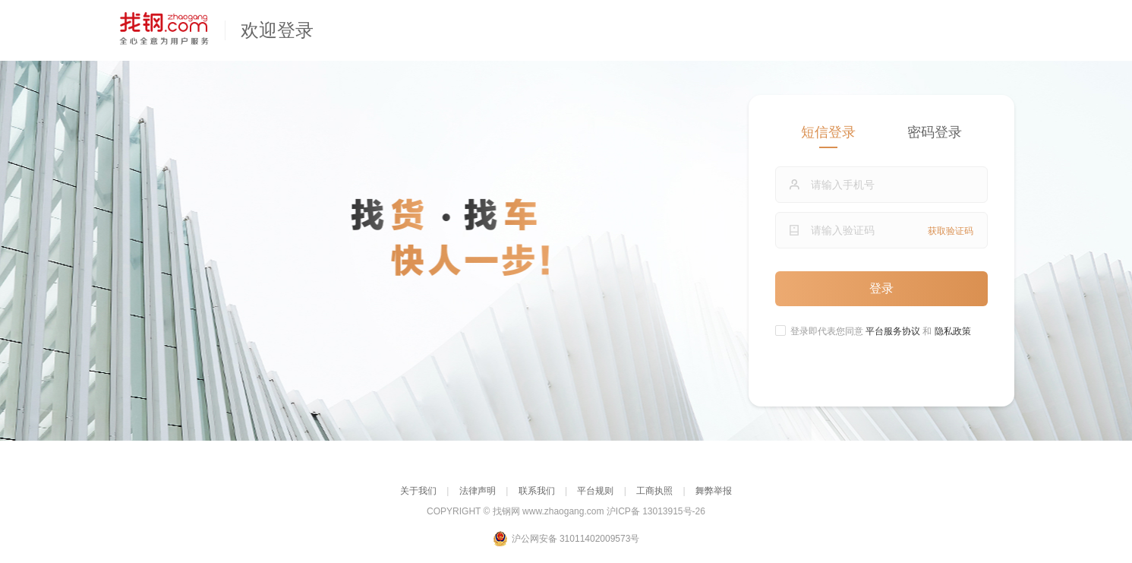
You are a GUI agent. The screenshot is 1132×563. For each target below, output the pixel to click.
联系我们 (537, 491)
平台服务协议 (894, 331)
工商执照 (654, 491)
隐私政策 (953, 331)
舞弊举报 (713, 491)
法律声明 (477, 491)
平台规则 (595, 491)
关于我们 (418, 491)
